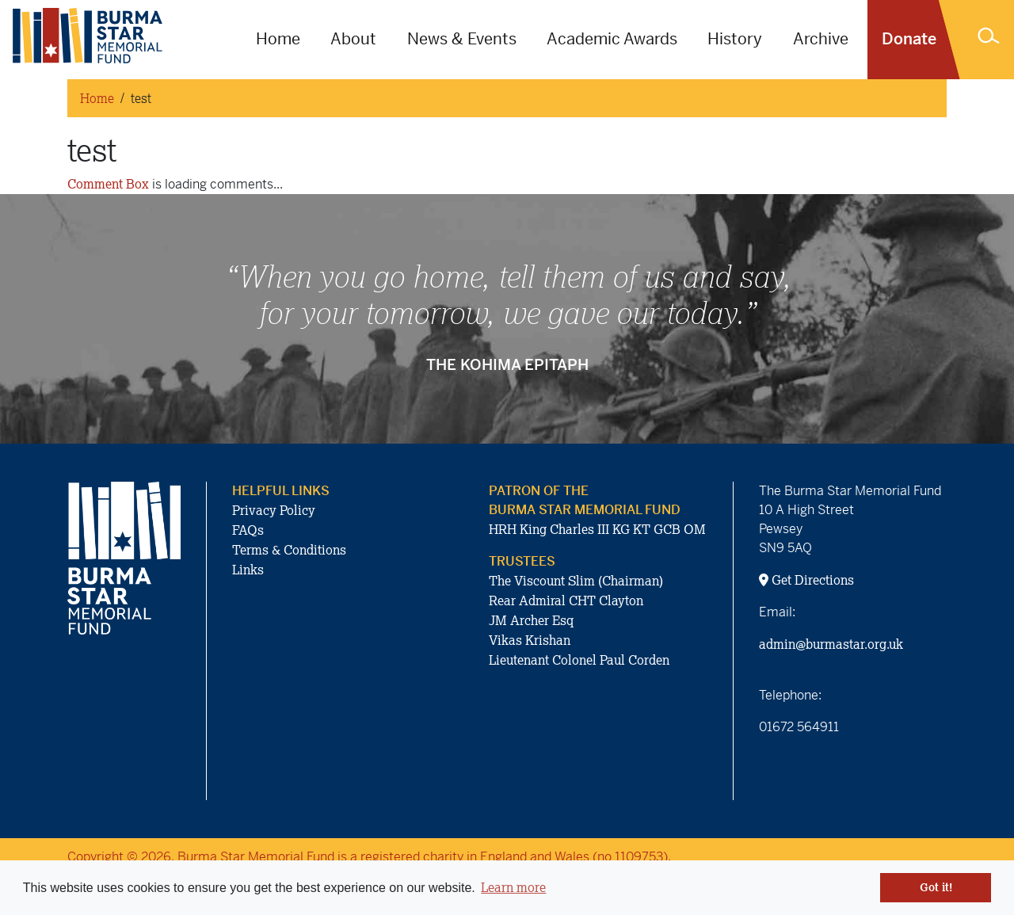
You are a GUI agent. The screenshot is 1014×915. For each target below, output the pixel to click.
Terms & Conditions (289, 550)
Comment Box (108, 184)
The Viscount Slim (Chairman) (576, 580)
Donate (909, 39)
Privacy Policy (273, 510)
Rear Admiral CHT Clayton (566, 600)
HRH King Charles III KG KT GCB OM (597, 529)
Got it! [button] (936, 887)
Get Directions (806, 580)
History (734, 39)
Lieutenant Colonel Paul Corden (579, 660)
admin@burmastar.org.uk (831, 644)
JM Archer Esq (531, 620)
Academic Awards (612, 39)
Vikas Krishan (529, 640)
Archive (820, 39)
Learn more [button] (513, 887)
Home (278, 39)
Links (248, 569)
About (353, 39)
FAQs (248, 530)
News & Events (462, 39)
